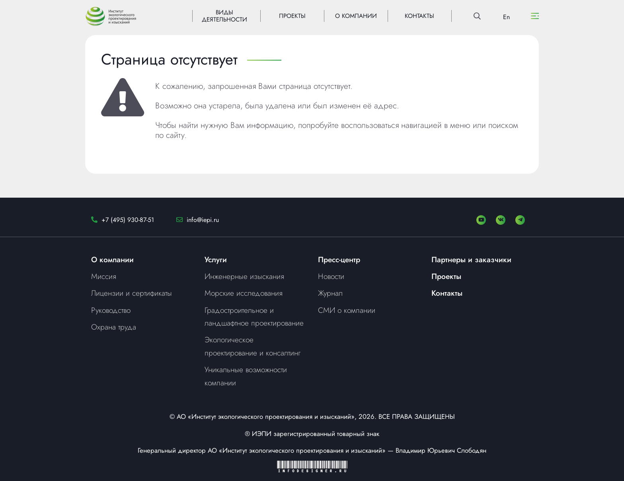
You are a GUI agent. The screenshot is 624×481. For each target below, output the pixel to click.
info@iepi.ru (203, 219)
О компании (112, 259)
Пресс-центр (339, 259)
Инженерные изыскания (244, 276)
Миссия (103, 276)
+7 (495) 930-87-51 (127, 219)
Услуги (216, 259)
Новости (331, 276)
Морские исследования (244, 292)
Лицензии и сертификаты (131, 292)
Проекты (446, 276)
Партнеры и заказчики (471, 259)
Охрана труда (113, 326)
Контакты (446, 292)
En (506, 17)
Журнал (330, 292)
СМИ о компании (346, 310)
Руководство (111, 310)
